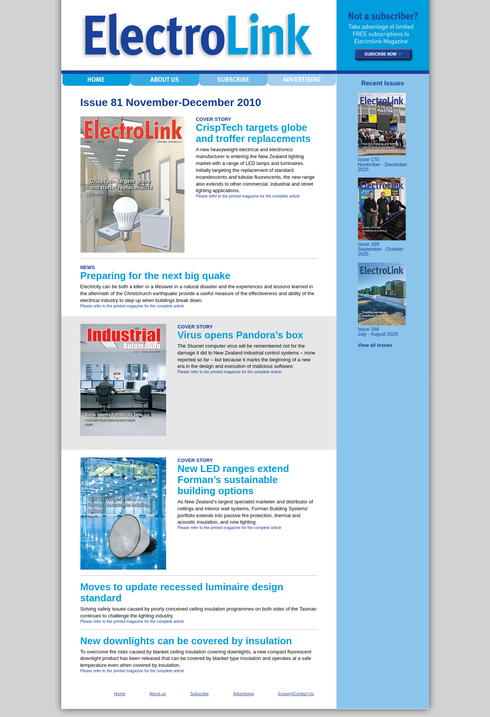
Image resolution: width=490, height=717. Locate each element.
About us (158, 693)
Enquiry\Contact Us (296, 693)
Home (119, 693)
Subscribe (199, 693)
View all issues (375, 345)
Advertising (243, 693)
